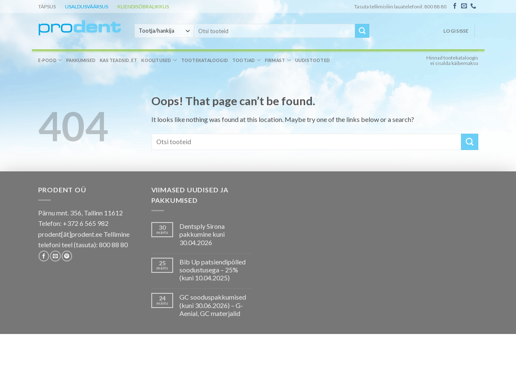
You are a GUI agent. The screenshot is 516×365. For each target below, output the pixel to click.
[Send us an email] (464, 6)
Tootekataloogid (204, 60)
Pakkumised (81, 60)
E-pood (50, 60)
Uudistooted (312, 60)
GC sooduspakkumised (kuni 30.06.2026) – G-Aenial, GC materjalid (212, 305)
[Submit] (362, 31)
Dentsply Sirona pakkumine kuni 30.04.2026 (202, 234)
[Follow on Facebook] (455, 6)
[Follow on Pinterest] (67, 256)
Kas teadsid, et (118, 60)
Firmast (278, 60)
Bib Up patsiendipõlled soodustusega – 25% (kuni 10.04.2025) (212, 270)
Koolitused (159, 60)
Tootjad (246, 60)
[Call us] (473, 6)
